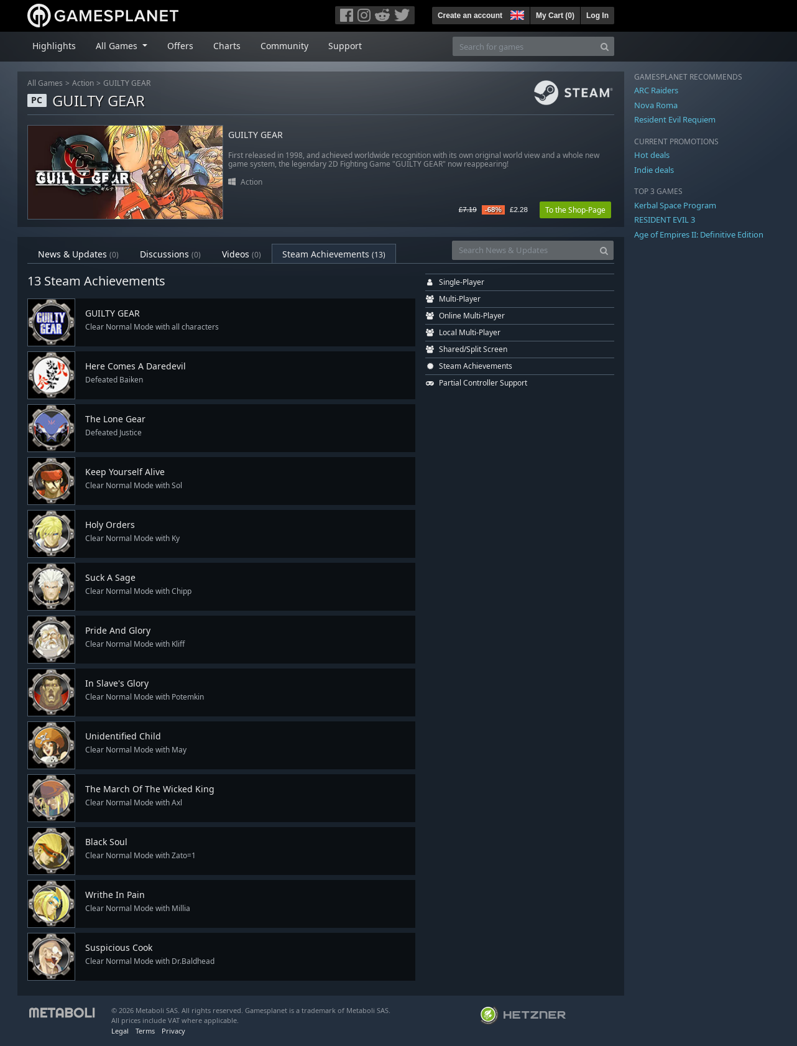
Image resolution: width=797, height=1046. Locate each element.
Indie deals (654, 169)
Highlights (54, 46)
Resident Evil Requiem (675, 119)
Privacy (173, 1030)
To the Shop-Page (575, 210)
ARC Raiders (656, 90)
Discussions (170, 254)
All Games (45, 83)
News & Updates (78, 254)
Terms (145, 1030)
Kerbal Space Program (675, 205)
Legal (120, 1030)
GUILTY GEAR (126, 83)
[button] (516, 13)
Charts (227, 46)
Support (345, 46)
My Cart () (555, 15)
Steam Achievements (333, 254)
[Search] (604, 46)
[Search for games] (524, 46)
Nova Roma (656, 105)
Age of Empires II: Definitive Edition (698, 234)
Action (83, 83)
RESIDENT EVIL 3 (664, 219)
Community (284, 46)
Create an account (470, 15)
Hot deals (652, 154)
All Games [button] (118, 46)
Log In (597, 15)
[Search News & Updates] (523, 250)
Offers (180, 46)
